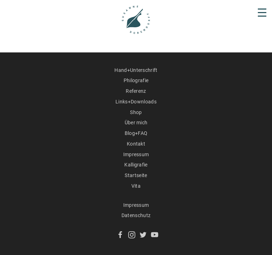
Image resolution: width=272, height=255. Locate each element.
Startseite (136, 175)
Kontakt (136, 144)
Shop (136, 112)
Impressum (136, 154)
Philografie (136, 80)
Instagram (132, 234)
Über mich (136, 122)
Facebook (120, 234)
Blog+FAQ (136, 133)
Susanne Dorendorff (136, 20)
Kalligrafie (136, 165)
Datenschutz (136, 215)
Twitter (143, 234)
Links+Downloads (136, 101)
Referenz (136, 91)
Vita (136, 186)
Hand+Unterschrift (135, 70)
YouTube (154, 234)
